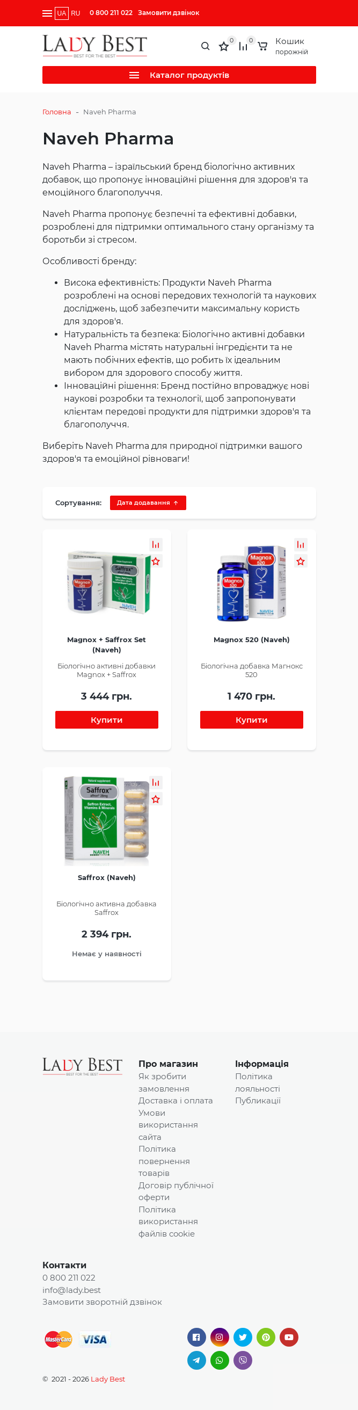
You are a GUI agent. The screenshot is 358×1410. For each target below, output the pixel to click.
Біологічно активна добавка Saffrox (106, 908)
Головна (56, 111)
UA (62, 13)
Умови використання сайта (168, 1125)
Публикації (258, 1100)
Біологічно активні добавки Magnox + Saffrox (106, 670)
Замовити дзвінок (168, 13)
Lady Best (108, 1379)
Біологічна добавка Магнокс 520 (252, 670)
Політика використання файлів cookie (168, 1221)
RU (75, 13)
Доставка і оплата (175, 1100)
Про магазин (168, 1064)
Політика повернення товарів (164, 1161)
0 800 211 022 (111, 13)
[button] (156, 544)
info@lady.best (71, 1290)
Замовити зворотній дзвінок (102, 1302)
